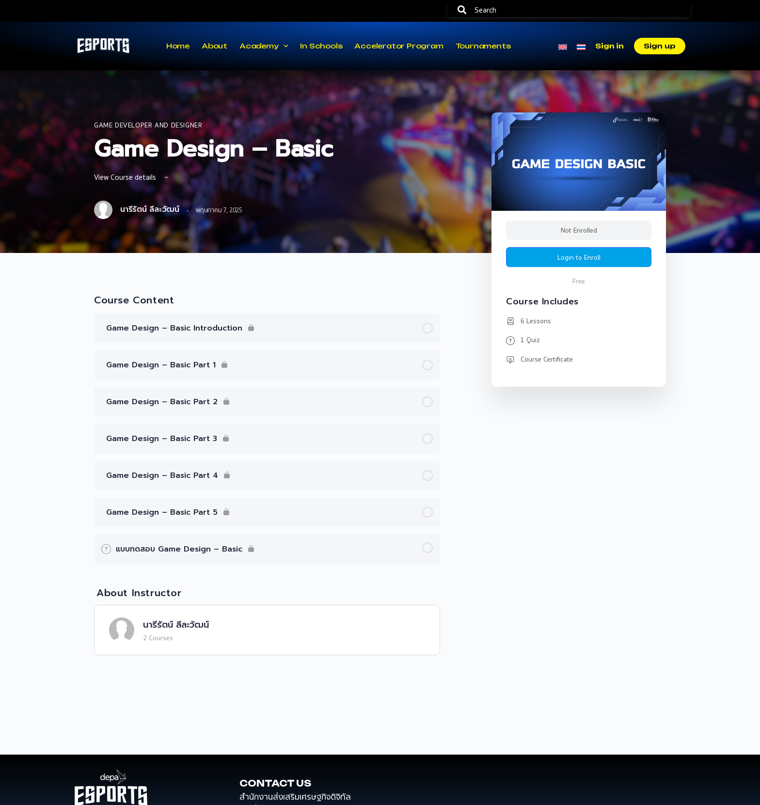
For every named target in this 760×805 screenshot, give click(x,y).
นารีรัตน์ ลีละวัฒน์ (176, 624)
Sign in (609, 46)
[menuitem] (563, 45)
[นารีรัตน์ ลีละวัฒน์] (121, 629)
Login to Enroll (579, 257)
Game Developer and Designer (148, 125)
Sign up (660, 46)
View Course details (132, 177)
